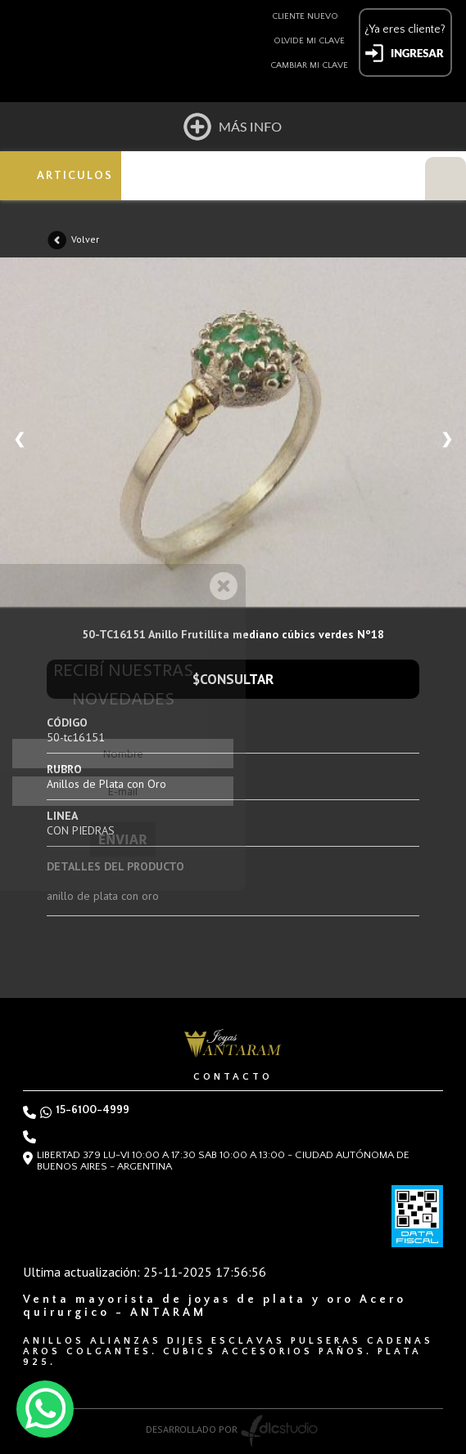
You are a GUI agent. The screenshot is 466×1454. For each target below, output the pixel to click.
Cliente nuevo (305, 16)
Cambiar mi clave (309, 65)
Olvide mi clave (309, 41)
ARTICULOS (75, 175)
